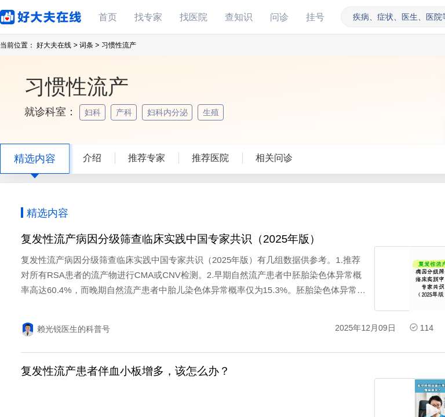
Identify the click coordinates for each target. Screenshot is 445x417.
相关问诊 (274, 158)
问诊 (279, 17)
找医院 (193, 17)
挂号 (315, 17)
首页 (108, 17)
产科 (125, 112)
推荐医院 (210, 158)
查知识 (239, 17)
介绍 (92, 158)
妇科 (94, 112)
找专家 (148, 17)
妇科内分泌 (168, 112)
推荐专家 (146, 158)
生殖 (212, 112)
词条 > (89, 45)
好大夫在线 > (57, 45)
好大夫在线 (23, 15)
